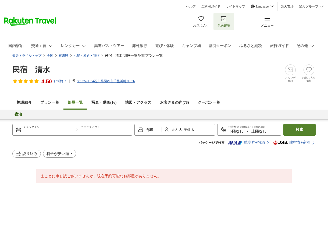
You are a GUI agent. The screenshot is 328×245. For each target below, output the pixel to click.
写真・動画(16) (103, 102)
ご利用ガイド (210, 6)
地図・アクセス (138, 102)
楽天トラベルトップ (26, 55)
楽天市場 (287, 6)
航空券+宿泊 (246, 142)
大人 (175, 130)
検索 (299, 130)
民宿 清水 (31, 70)
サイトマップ (235, 6)
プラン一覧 (49, 102)
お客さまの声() (174, 102)
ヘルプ (191, 6)
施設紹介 (24, 102)
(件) (60, 81)
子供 (187, 130)
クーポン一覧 (209, 102)
